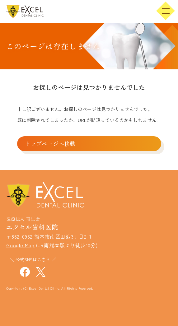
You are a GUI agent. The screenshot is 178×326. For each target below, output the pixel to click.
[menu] (165, 11)
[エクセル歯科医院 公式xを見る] (40, 271)
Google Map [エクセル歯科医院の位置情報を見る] (20, 245)
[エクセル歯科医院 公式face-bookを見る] (25, 271)
